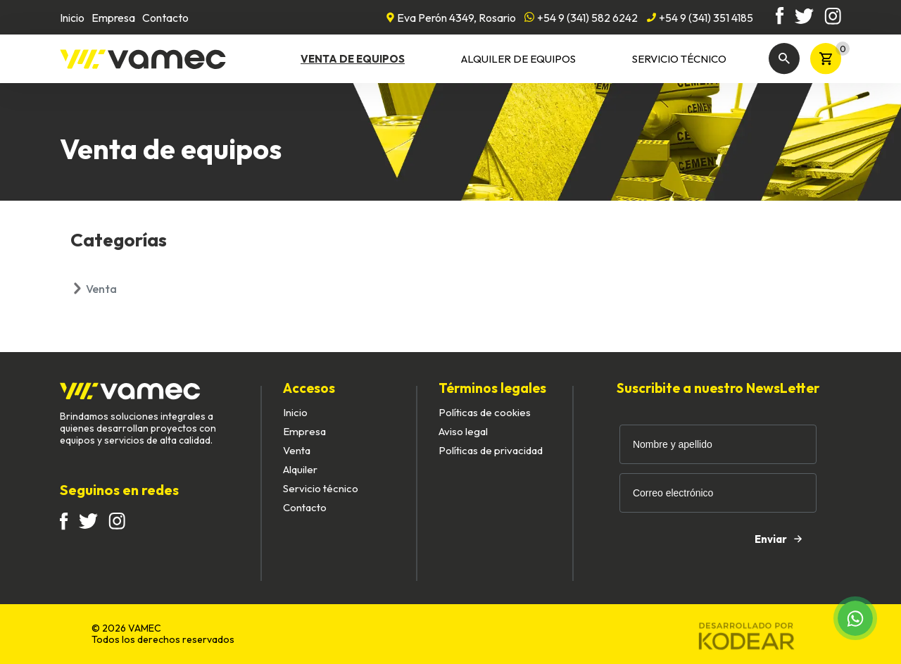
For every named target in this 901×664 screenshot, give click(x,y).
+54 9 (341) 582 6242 (581, 18)
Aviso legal (463, 431)
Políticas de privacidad (491, 450)
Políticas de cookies (485, 412)
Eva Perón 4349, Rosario (451, 18)
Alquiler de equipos (518, 58)
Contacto (165, 18)
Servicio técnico (679, 58)
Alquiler (300, 469)
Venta (101, 289)
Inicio (72, 18)
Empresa (113, 18)
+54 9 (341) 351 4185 (699, 18)
